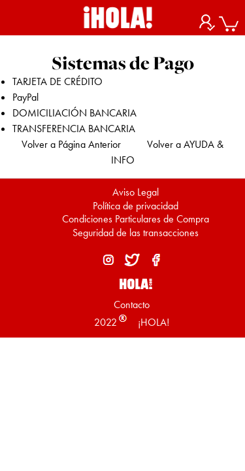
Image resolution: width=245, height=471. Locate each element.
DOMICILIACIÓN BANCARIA (74, 113)
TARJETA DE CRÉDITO (57, 81)
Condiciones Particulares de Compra (135, 219)
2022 (105, 322)
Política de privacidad (135, 206)
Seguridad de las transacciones (136, 232)
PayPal (25, 97)
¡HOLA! (152, 322)
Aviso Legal (135, 192)
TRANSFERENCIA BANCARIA (73, 128)
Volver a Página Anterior (71, 144)
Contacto (132, 304)
